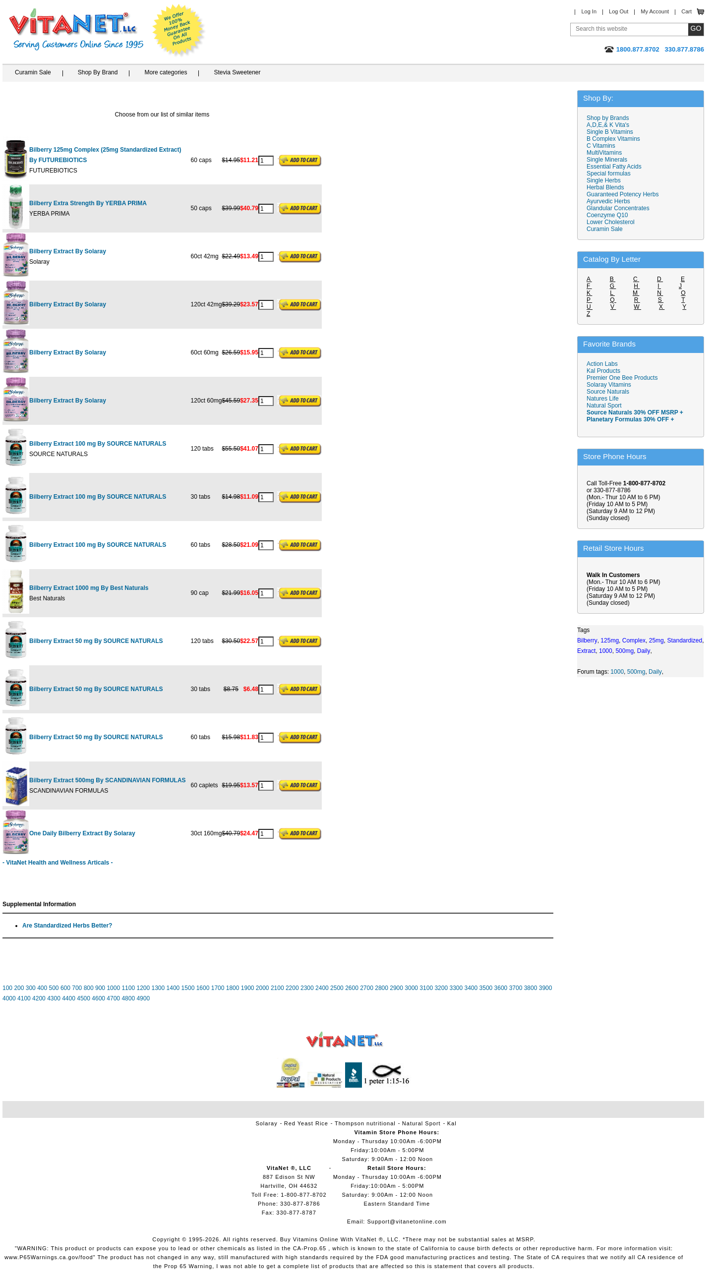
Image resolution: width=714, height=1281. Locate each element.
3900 (545, 988)
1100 (128, 988)
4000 (9, 998)
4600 (98, 998)
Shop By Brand (98, 72)
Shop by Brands (610, 118)
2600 (351, 988)
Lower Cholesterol (611, 222)
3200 (441, 988)
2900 (396, 988)
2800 (381, 988)
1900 (247, 988)
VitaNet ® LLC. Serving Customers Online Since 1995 (76, 29)
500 (54, 988)
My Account (655, 11)
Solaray (266, 1123)
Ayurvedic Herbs (608, 201)
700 (77, 988)
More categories (165, 72)
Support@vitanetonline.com (406, 1221)
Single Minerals (607, 159)
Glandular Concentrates (618, 208)
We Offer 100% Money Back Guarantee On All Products (179, 30)
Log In (588, 11)
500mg (636, 671)
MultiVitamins (604, 152)
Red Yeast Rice (306, 1123)
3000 (411, 988)
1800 (232, 988)
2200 (292, 988)
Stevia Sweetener (237, 72)
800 (89, 988)
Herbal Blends (605, 187)
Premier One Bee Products (622, 377)
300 (31, 988)
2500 (337, 988)
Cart (686, 11)
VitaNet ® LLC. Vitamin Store (344, 1040)
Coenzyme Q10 (607, 215)
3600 (501, 988)
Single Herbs (604, 180)
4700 (113, 998)
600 (65, 988)
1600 (203, 988)
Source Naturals (608, 391)
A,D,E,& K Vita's (608, 124)
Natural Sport (604, 405)
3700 (516, 988)
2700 (366, 988)
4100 (24, 998)
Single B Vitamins (610, 131)
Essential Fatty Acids (614, 166)
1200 (143, 988)
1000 (113, 988)
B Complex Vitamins (613, 138)
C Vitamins (601, 145)
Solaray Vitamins (609, 384)
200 (19, 988)
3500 (486, 988)
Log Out (618, 11)
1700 (218, 988)
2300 (307, 988)
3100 (426, 988)
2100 (277, 988)
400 (42, 988)
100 (7, 988)
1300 (158, 988)
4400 (68, 998)
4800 (128, 998)
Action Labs (602, 363)
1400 (173, 988)
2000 (262, 988)
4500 (83, 998)
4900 (143, 998)
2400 (322, 988)
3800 (530, 988)
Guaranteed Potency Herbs (622, 194)
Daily (655, 671)
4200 (39, 998)
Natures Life (603, 398)
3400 (471, 988)
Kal (452, 1123)
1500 (188, 988)
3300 (456, 988)
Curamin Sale (33, 72)
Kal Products (603, 370)
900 (100, 988)
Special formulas (609, 173)
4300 (53, 998)
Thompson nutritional (365, 1123)
